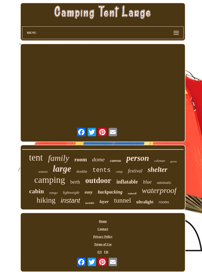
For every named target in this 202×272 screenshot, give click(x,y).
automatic (164, 183)
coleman (159, 161)
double (82, 171)
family (58, 158)
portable (89, 202)
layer (104, 201)
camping (49, 180)
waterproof (159, 190)
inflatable (127, 182)
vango (53, 193)
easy (89, 192)
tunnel (122, 200)
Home (103, 221)
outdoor (98, 180)
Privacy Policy (103, 236)
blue (147, 182)
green (173, 161)
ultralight (144, 202)
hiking (46, 200)
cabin (36, 191)
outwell (132, 193)
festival (135, 170)
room (80, 159)
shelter (157, 169)
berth (75, 182)
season (43, 171)
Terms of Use (103, 244)
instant (70, 200)
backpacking (110, 192)
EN (99, 252)
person (137, 158)
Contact (103, 229)
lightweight (71, 193)
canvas (115, 160)
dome (98, 159)
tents (101, 170)
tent (36, 157)
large (62, 168)
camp (119, 171)
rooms (164, 202)
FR (106, 252)
